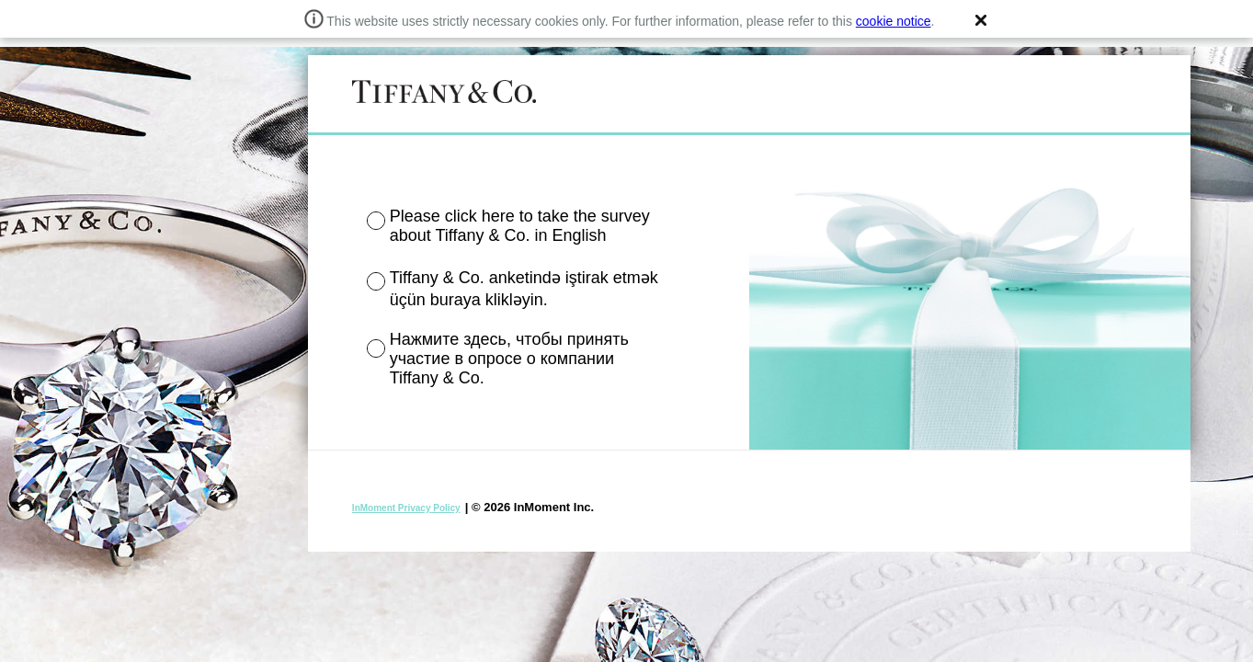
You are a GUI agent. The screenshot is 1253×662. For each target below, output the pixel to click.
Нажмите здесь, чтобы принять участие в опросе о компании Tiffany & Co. (509, 358)
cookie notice (893, 21)
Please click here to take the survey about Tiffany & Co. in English (520, 226)
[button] (980, 20)
